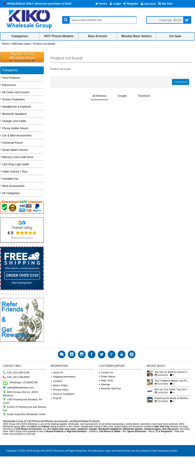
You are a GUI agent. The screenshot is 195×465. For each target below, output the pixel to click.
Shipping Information (63, 376)
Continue (180, 81)
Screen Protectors (13, 99)
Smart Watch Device (15, 149)
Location (56, 381)
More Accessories (13, 185)
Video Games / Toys (15, 171)
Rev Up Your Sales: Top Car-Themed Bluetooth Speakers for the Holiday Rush (172, 389)
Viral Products (11, 77)
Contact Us (106, 372)
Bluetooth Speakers (14, 113)
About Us (57, 372)
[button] (50, 104)
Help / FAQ (106, 380)
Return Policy (59, 385)
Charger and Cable (14, 121)
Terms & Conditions (62, 394)
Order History (107, 376)
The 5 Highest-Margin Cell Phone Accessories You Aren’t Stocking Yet (172, 380)
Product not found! (44, 43)
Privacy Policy (59, 389)
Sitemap (104, 384)
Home (5, 43)
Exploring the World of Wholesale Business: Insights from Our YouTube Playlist (172, 398)
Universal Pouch (12, 142)
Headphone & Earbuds (16, 106)
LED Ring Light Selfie (15, 164)
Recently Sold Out (110, 388)
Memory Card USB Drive (17, 157)
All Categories (11, 193)
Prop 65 (56, 398)
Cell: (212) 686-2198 (16, 372)
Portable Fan (10, 178)
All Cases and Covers (15, 92)
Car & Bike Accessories (17, 135)
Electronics (9, 85)
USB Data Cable (21, 43)
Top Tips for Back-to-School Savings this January (172, 372)
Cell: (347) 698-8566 (16, 377)
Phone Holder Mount (15, 128)
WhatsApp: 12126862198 (20, 382)
